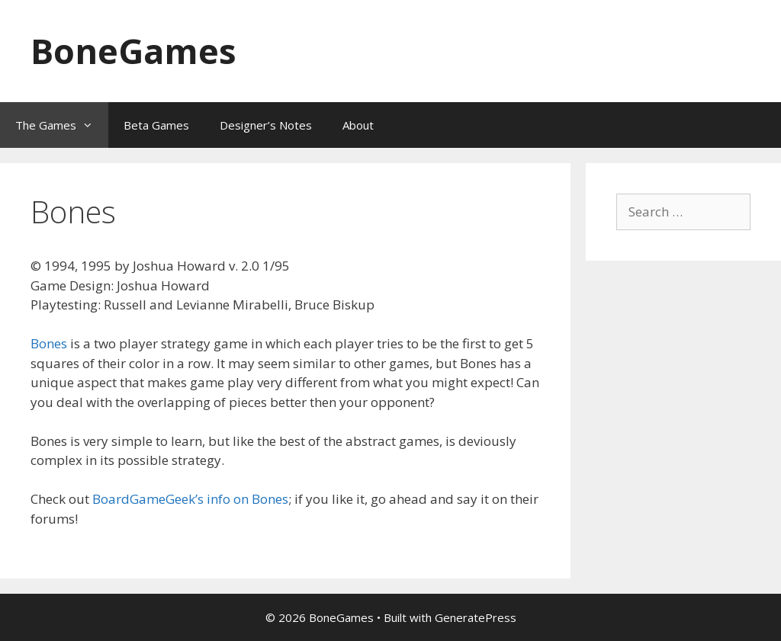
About (358, 125)
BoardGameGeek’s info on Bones (190, 499)
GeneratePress (475, 617)
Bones (49, 343)
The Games (61, 125)
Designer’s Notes (266, 125)
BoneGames (133, 50)
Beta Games (156, 125)
